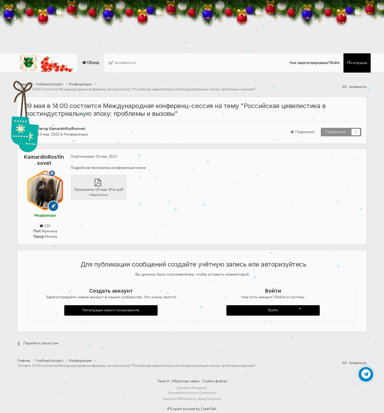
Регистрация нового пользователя (111, 310)
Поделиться (302, 132)
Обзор (92, 66)
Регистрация (357, 63)
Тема (163, 381)
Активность (124, 62)
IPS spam (174, 409)
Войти (273, 310)
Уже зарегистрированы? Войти (314, 63)
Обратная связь (185, 381)
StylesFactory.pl (209, 399)
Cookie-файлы (214, 381)
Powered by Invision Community (192, 393)
